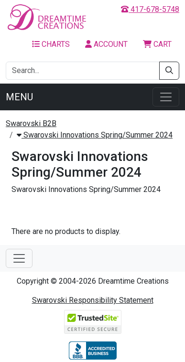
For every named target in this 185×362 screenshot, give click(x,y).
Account (106, 44)
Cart (157, 44)
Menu (19, 97)
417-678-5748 (150, 9)
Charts (51, 44)
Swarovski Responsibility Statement (92, 300)
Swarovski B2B (31, 123)
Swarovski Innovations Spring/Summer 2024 (95, 134)
